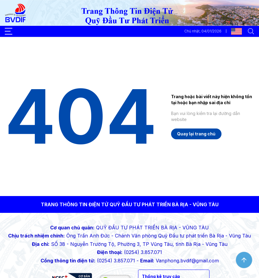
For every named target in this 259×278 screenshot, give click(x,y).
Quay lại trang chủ (196, 133)
